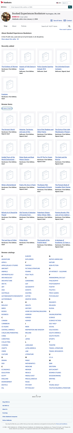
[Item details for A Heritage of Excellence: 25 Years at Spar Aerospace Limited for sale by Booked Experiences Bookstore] (63, 233)
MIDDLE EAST (30, 376)
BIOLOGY (5, 305)
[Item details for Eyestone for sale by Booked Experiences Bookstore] (10, 85)
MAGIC (27, 360)
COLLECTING (6, 342)
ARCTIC (4, 284)
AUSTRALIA (5, 293)
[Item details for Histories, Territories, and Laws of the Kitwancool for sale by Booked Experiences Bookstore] (27, 122)
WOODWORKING (55, 376)
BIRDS (4, 308)
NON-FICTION (53, 265)
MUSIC (27, 382)
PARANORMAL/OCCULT (57, 278)
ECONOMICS (6, 369)
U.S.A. (51, 357)
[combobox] (39, 7)
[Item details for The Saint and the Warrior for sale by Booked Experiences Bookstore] (63, 150)
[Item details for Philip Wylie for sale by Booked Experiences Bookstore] (27, 231)
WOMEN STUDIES (55, 373)
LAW (26, 351)
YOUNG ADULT (54, 385)
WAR (50, 363)
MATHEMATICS (30, 363)
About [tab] (14, 26)
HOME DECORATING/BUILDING (35, 311)
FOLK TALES (29, 274)
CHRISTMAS (6, 339)
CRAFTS (4, 348)
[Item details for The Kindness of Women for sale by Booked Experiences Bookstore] (10, 58)
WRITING (52, 379)
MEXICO (28, 373)
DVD (3, 363)
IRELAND (28, 333)
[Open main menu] (4, 7)
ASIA (3, 290)
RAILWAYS (52, 302)
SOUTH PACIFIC (54, 336)
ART (3, 287)
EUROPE (28, 256)
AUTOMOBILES (7, 299)
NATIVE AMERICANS (56, 259)
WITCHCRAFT (53, 369)
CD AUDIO (5, 327)
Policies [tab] (24, 26)
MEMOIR (28, 369)
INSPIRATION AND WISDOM (34, 330)
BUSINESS (5, 314)
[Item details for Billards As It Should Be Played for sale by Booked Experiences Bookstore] (10, 205)
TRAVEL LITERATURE (56, 348)
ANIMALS (5, 271)
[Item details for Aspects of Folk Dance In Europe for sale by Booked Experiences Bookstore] (27, 59)
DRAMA (4, 360)
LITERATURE (29, 354)
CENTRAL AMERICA (8, 330)
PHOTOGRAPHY (54, 284)
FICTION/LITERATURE (32, 268)
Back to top (36, 396)
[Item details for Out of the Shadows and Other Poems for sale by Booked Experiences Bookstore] (45, 122)
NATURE (52, 262)
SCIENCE (52, 317)
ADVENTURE (6, 259)
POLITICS (52, 290)
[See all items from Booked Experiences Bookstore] (56, 20)
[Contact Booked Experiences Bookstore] (68, 20)
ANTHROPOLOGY (7, 274)
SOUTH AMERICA (55, 333)
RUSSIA (51, 308)
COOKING (5, 345)
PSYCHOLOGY (54, 296)
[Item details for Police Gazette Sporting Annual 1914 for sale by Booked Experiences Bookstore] (45, 59)
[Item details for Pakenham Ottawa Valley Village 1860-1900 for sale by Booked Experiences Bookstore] (45, 205)
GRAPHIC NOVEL (31, 299)
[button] (69, 26)
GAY (26, 284)
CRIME (4, 351)
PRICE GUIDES (54, 293)
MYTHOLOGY (29, 388)
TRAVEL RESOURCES (56, 351)
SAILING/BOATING (55, 314)
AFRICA (4, 262)
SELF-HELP (52, 324)
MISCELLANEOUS (31, 379)
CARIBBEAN (6, 324)
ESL (3, 388)
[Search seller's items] (51, 26)
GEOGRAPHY (29, 287)
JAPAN (27, 339)
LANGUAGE (29, 345)
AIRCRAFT (5, 268)
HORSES (28, 317)
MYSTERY (28, 385)
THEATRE (52, 345)
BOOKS (4, 311)
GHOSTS (28, 290)
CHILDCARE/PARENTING (10, 333)
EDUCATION (6, 373)
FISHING (28, 271)
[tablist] (15, 26)
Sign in (64, 3)
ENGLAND (5, 379)
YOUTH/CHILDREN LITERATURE (59, 388)
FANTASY (28, 265)
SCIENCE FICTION (55, 320)
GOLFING (28, 293)
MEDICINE (28, 366)
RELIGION (52, 305)
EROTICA (5, 385)
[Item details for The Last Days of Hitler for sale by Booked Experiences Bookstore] (10, 231)
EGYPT (4, 376)
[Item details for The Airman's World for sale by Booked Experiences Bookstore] (10, 121)
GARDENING (29, 281)
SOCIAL (51, 327)
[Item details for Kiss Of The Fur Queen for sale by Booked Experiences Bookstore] (45, 148)
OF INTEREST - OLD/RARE (58, 271)
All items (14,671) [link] (7, 108)
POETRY (52, 287)
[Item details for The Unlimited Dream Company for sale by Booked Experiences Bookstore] (63, 59)
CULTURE (5, 354)
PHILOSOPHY (53, 281)
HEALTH (28, 305)
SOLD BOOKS (53, 330)
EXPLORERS (29, 259)
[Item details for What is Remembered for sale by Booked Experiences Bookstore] (10, 176)
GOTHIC (28, 296)
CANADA (4, 320)
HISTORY (28, 308)
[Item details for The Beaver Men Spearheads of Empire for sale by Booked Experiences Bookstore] (45, 177)
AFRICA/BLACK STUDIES (10, 265)
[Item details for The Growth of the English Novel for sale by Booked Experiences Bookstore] (45, 233)
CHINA (4, 336)
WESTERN (52, 366)
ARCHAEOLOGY (7, 278)
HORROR (28, 314)
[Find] (70, 7)
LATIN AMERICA (30, 348)
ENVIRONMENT (7, 382)
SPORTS (52, 339)
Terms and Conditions (61, 424)
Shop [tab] (6, 26)
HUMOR (28, 320)
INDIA (27, 327)
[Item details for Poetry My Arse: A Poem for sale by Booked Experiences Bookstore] (27, 176)
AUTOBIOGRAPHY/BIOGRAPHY (12, 296)
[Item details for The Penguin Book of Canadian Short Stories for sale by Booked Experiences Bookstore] (63, 177)
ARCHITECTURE (7, 281)
